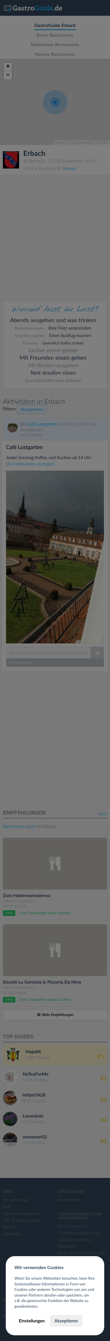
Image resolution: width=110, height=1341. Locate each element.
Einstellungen (32, 1320)
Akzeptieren (66, 1320)
